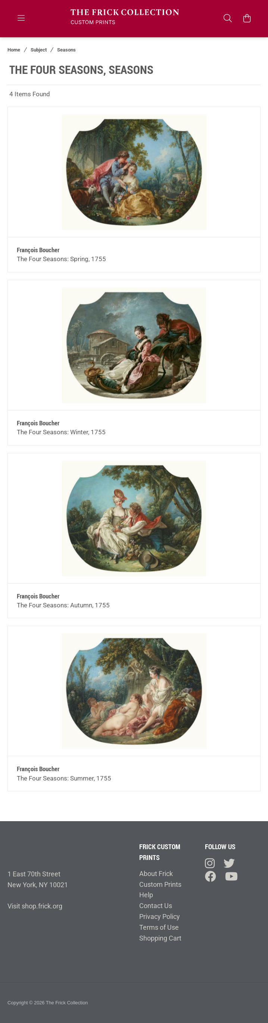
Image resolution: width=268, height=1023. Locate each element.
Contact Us (155, 906)
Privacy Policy (159, 916)
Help (146, 895)
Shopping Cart (160, 938)
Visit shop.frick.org (34, 906)
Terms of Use (159, 927)
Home (13, 50)
